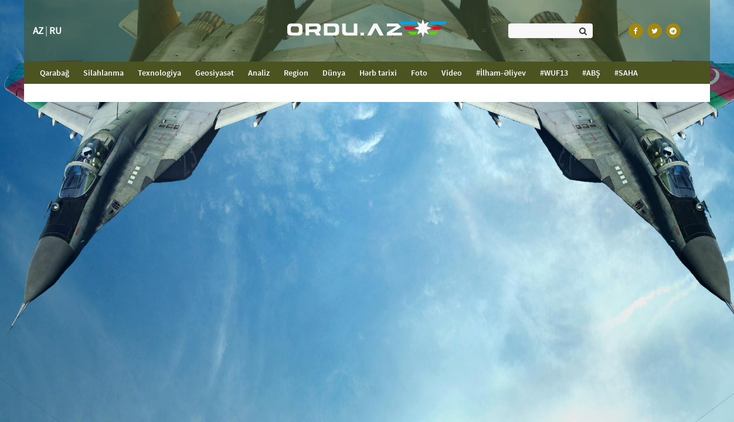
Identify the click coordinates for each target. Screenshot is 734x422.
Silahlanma (103, 72)
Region (296, 72)
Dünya (333, 72)
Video (451, 72)
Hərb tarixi (378, 72)
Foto (419, 72)
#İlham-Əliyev (501, 72)
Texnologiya (159, 72)
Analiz (259, 72)
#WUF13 (554, 72)
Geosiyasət (214, 72)
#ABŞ (591, 72)
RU (55, 30)
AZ (38, 30)
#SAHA (626, 72)
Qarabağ (58, 72)
